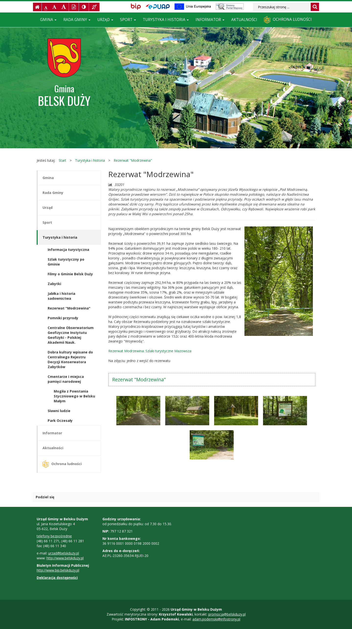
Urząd (105, 19)
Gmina (48, 19)
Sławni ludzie (59, 410)
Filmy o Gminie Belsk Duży (70, 274)
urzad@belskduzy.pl (63, 553)
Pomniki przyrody (63, 318)
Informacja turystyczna (68, 249)
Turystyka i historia (166, 19)
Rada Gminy (76, 19)
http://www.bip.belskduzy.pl (58, 570)
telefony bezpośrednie (54, 536)
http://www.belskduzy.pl (65, 558)
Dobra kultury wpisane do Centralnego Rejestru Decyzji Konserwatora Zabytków (70, 359)
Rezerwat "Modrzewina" (133, 160)
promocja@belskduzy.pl (227, 614)
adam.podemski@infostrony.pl (216, 619)
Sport (128, 19)
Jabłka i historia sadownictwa (61, 296)
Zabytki (54, 283)
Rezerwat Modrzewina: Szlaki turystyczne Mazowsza (149, 351)
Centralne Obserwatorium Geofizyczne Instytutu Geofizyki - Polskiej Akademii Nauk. (71, 335)
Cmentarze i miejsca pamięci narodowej (66, 379)
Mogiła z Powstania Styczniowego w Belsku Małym (74, 396)
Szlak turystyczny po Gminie (66, 262)
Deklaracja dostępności (57, 577)
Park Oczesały (60, 420)
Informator (210, 19)
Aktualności (244, 19)
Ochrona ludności (288, 19)
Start (62, 160)
